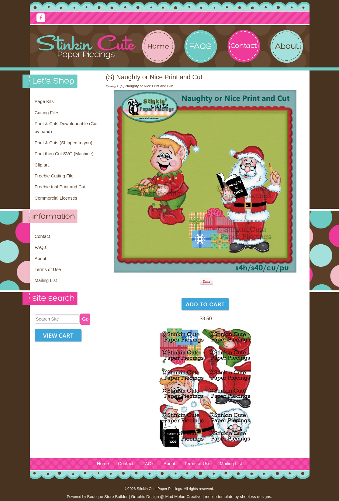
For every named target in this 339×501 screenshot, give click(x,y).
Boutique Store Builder (107, 496)
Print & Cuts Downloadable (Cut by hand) (66, 127)
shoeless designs (255, 496)
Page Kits (44, 101)
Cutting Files (47, 112)
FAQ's (41, 247)
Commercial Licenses (56, 198)
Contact (42, 236)
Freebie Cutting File (54, 175)
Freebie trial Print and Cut (60, 186)
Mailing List (46, 280)
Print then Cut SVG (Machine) (64, 153)
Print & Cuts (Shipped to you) (63, 142)
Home (103, 463)
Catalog (111, 86)
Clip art (42, 165)
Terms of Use (48, 269)
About (40, 258)
